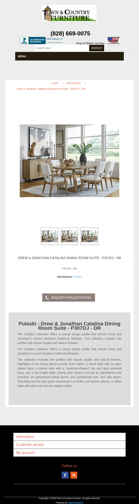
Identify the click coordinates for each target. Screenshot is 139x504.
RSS (73, 475)
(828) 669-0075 (70, 33)
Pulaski (78, 276)
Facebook (65, 475)
